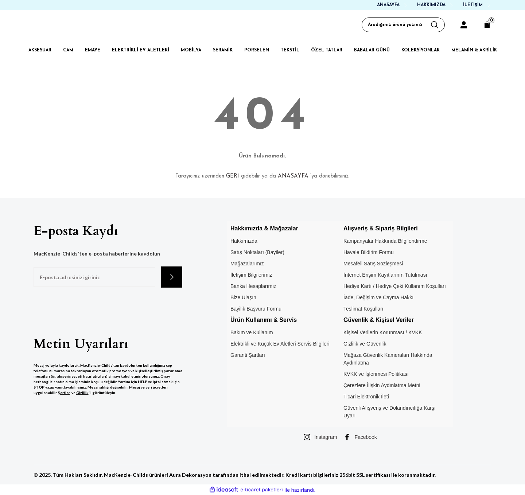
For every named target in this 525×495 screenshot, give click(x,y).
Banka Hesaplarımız (253, 286)
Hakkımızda (243, 241)
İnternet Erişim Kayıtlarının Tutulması (385, 275)
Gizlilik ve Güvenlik (364, 344)
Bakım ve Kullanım (251, 332)
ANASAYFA (293, 176)
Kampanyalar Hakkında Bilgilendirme (385, 241)
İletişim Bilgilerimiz (251, 275)
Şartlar (64, 392)
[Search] (403, 24)
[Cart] (487, 24)
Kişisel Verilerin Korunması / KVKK (382, 332)
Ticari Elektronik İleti (366, 396)
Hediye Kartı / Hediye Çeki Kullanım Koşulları (394, 286)
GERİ (232, 176)
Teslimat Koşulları (363, 309)
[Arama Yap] (437, 24)
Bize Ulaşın (243, 297)
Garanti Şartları (247, 355)
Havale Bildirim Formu (368, 252)
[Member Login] (463, 24)
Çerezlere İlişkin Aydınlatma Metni (381, 385)
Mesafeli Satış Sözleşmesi (373, 263)
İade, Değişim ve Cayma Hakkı (378, 297)
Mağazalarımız (247, 263)
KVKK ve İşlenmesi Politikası (376, 374)
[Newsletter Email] (94, 277)
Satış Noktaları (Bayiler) (257, 252)
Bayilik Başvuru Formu (255, 309)
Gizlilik (82, 392)
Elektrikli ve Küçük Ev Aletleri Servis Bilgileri (280, 344)
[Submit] (171, 277)
